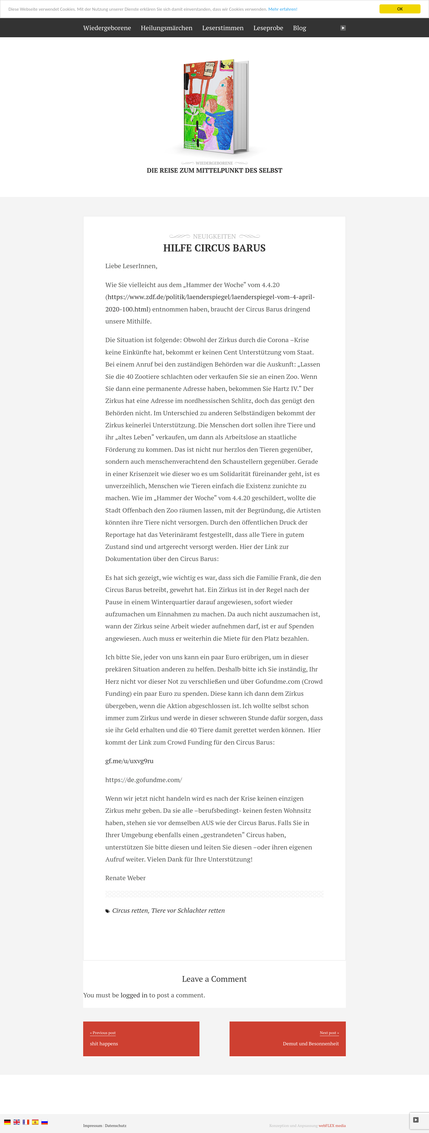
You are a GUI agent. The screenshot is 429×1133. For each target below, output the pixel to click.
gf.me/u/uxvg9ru (129, 760)
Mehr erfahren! (283, 9)
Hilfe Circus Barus (214, 247)
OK (400, 9)
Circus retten (130, 910)
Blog (299, 27)
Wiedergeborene (107, 27)
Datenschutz (115, 1125)
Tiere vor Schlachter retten (188, 910)
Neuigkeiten (214, 236)
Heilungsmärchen (167, 27)
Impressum (92, 1125)
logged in (134, 995)
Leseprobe (268, 27)
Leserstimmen (223, 27)
